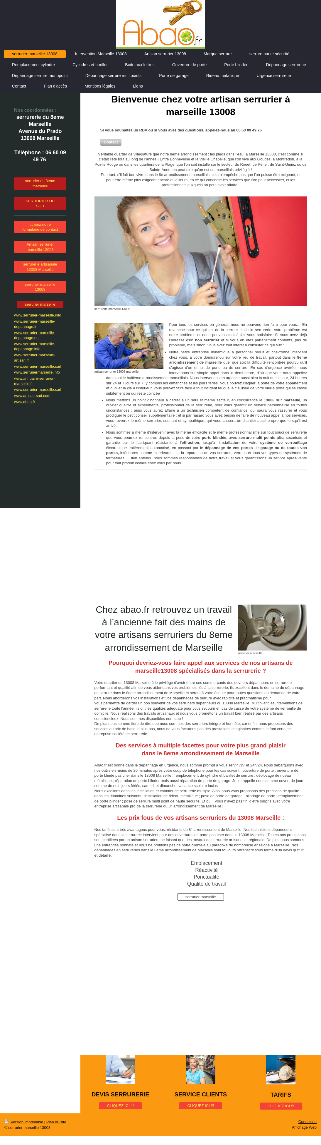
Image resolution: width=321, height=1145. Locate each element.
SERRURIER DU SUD (40, 203)
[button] (110, 142)
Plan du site (56, 1122)
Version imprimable (24, 1122)
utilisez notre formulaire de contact (40, 227)
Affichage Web (304, 1127)
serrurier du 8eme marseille (40, 183)
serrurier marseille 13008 (40, 287)
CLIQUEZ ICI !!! (120, 1105)
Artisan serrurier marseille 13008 (40, 247)
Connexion (307, 1122)
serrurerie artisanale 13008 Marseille (40, 267)
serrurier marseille (200, 897)
